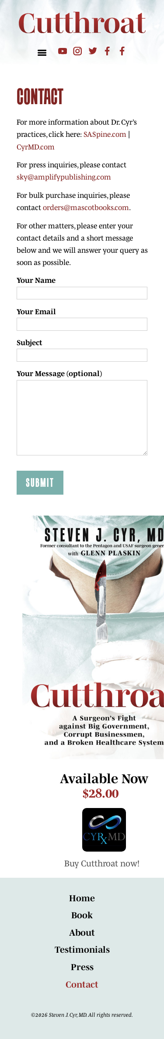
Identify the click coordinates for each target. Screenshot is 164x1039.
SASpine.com (105, 134)
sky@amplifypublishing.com (64, 177)
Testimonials (82, 949)
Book (82, 915)
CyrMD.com (36, 147)
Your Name (36, 280)
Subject (29, 342)
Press (82, 967)
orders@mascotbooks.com (86, 207)
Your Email (36, 311)
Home (82, 898)
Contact (82, 984)
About (82, 932)
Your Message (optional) (59, 373)
